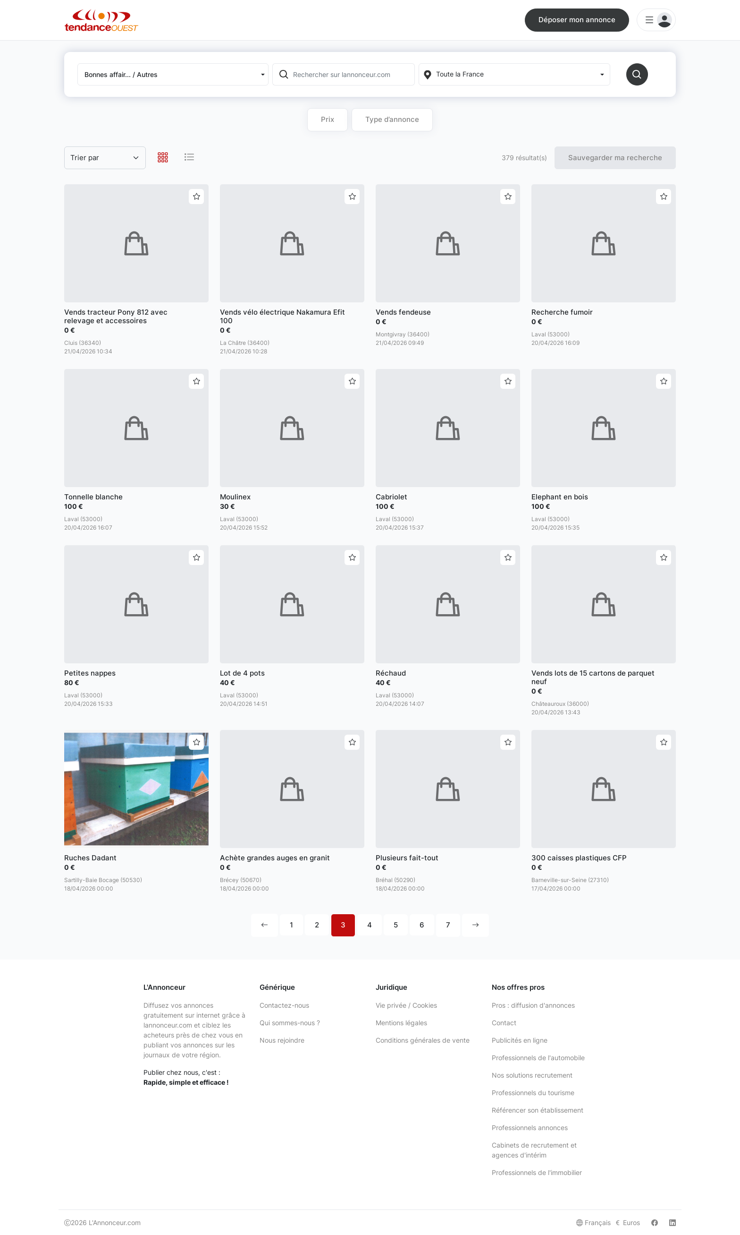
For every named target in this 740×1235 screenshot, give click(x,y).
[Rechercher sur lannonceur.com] (353, 74)
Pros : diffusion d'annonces (533, 1005)
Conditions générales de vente (423, 1040)
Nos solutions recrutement (532, 1075)
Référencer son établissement (537, 1110)
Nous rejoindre (282, 1040)
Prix (327, 119)
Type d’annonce (392, 119)
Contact (504, 1023)
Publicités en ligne (519, 1040)
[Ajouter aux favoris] (196, 196)
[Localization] (514, 74)
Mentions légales (401, 1023)
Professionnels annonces (530, 1128)
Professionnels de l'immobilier (537, 1172)
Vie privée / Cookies (406, 1005)
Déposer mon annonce (576, 19)
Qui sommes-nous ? (290, 1023)
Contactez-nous (284, 1005)
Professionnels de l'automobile (538, 1058)
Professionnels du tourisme (533, 1093)
